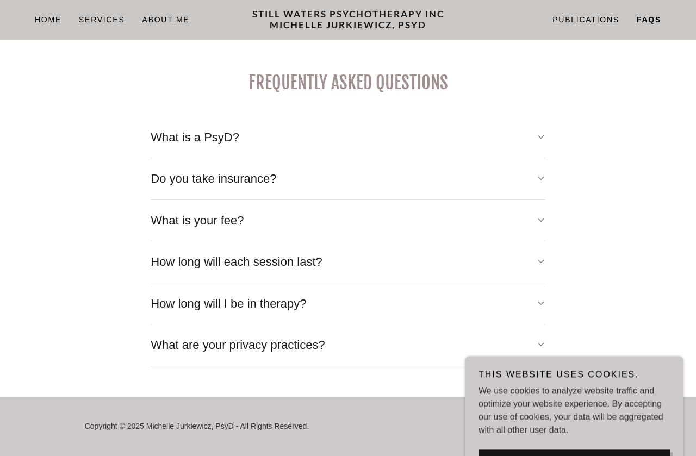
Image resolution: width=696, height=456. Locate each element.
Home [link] (48, 19)
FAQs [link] (649, 19)
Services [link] (102, 19)
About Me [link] (166, 19)
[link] (348, 25)
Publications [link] (585, 19)
